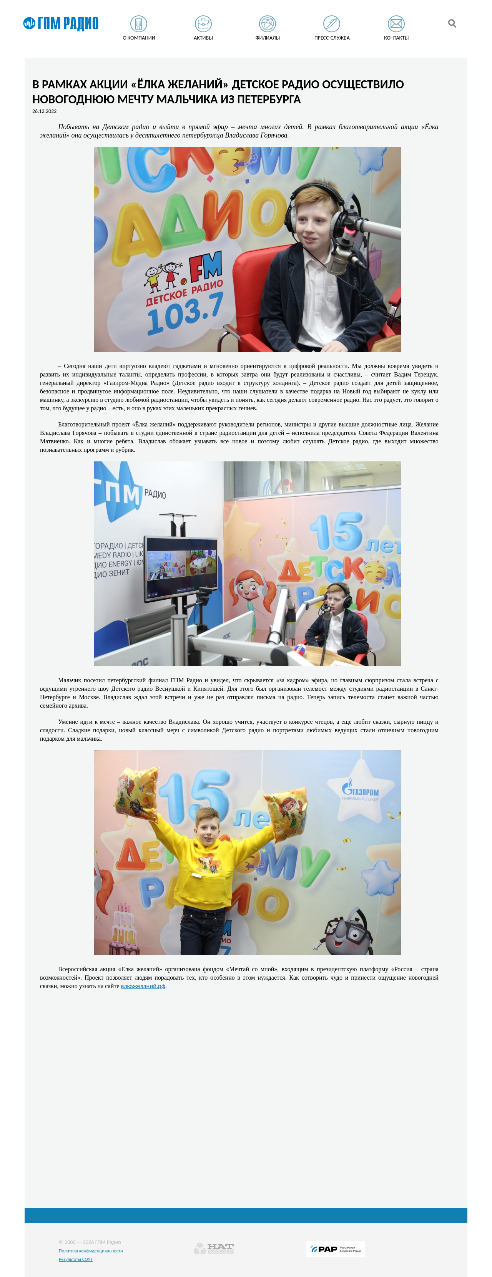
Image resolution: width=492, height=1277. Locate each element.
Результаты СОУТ (76, 1259)
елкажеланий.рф (143, 986)
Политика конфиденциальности (91, 1251)
